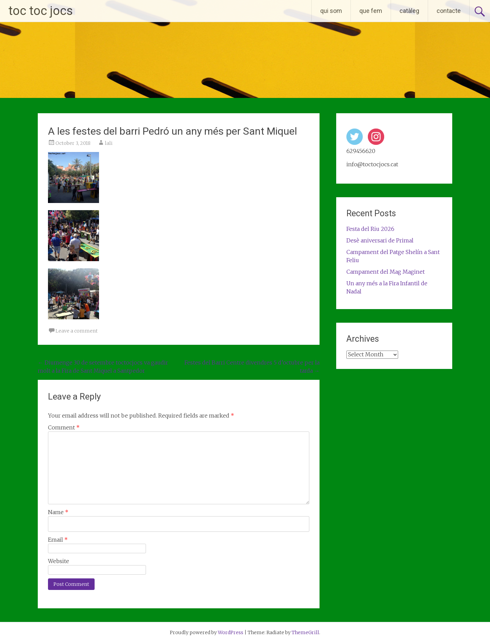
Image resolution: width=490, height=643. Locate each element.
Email (58, 539)
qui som (331, 10)
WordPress (230, 632)
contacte (449, 10)
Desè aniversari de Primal (379, 240)
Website (58, 561)
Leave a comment (76, 331)
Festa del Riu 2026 (370, 228)
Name (58, 512)
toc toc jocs (41, 11)
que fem (370, 10)
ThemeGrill (305, 632)
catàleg (409, 10)
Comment (64, 427)
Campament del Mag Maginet (385, 271)
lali (109, 143)
